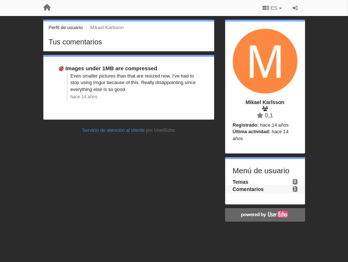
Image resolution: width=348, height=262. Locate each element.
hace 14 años (84, 96)
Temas (240, 182)
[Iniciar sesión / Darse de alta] (294, 8)
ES (272, 8)
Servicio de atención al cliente (114, 130)
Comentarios (248, 189)
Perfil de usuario (66, 27)
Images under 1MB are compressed (111, 68)
